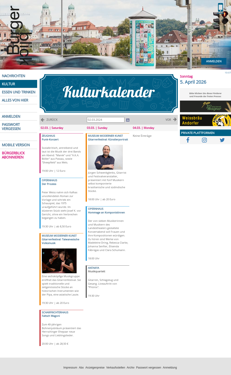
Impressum (70, 367)
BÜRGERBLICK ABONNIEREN (13, 155)
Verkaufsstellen (115, 367)
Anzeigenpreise (95, 367)
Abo (81, 367)
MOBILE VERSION (16, 145)
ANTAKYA (93, 268)
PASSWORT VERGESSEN (11, 126)
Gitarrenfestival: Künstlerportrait (108, 139)
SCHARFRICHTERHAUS (55, 312)
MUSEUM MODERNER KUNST (59, 235)
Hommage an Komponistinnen (106, 212)
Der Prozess (49, 184)
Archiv (130, 367)
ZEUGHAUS (48, 135)
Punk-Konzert (50, 139)
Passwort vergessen (148, 367)
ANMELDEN (11, 116)
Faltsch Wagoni (51, 316)
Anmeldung (170, 367)
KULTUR (8, 84)
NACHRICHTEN (13, 75)
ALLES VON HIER (15, 100)
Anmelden (213, 61)
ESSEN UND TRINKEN (18, 92)
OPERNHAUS (49, 180)
